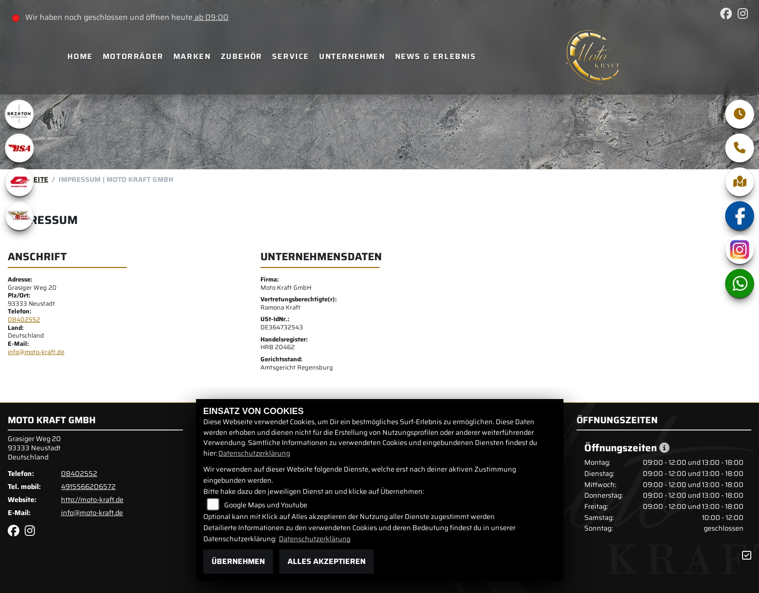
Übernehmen (238, 561)
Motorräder (133, 56)
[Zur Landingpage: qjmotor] (19, 181)
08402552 (24, 319)
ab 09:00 (210, 17)
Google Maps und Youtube (265, 505)
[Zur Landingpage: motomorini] (19, 215)
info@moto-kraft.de (36, 352)
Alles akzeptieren (326, 561)
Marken (192, 56)
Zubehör (241, 56)
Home (79, 56)
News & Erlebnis (435, 56)
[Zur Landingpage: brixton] (19, 114)
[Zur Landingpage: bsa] (19, 148)
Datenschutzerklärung (254, 453)
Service (290, 56)
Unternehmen (352, 56)
